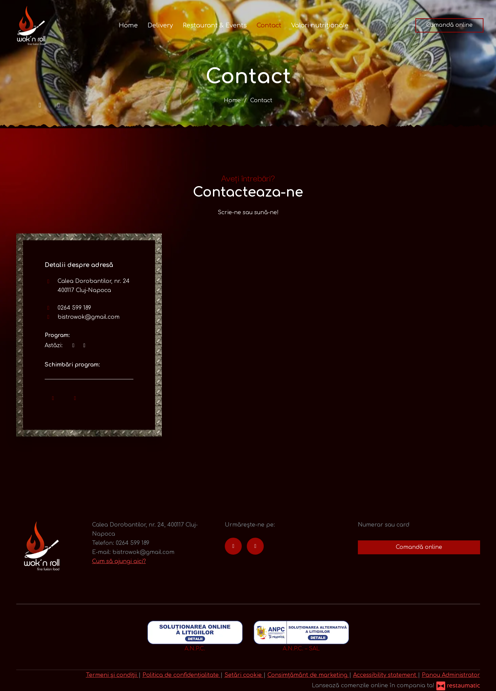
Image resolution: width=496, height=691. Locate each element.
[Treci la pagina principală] (31, 25)
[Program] (84, 345)
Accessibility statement (385, 675)
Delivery (160, 25)
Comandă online (449, 25)
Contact (269, 25)
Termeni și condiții (112, 675)
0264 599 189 (74, 308)
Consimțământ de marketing (308, 675)
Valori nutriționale (319, 25)
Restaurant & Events (215, 25)
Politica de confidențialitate (181, 675)
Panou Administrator (451, 675)
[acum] (73, 345)
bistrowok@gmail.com (89, 317)
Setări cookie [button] (243, 675)
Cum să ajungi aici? (119, 561)
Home (128, 25)
